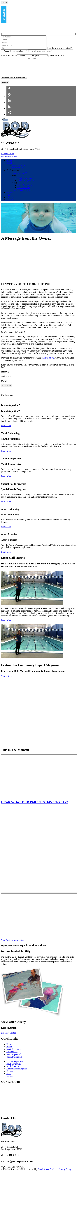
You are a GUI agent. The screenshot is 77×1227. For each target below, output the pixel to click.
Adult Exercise (23, 194)
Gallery (9, 199)
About (9, 169)
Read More (6, 392)
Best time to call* (56, 55)
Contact (9, 206)
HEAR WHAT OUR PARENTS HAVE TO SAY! (34, 808)
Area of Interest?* (9, 55)
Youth (14, 182)
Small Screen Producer (48, 1176)
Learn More (6, 432)
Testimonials (17, 174)
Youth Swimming (24, 184)
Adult (14, 189)
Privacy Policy (65, 1176)
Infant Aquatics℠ (19, 179)
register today (12, 162)
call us (4, 162)
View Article (6, 682)
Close (4, 2)
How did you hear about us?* (59, 48)
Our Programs (12, 176)
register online (48, 364)
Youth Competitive (25, 187)
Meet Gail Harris (19, 172)
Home (9, 167)
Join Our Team (7, 160)
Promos (9, 204)
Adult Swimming (24, 191)
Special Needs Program (22, 196)
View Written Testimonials (12, 946)
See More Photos (8, 1039)
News (8, 201)
